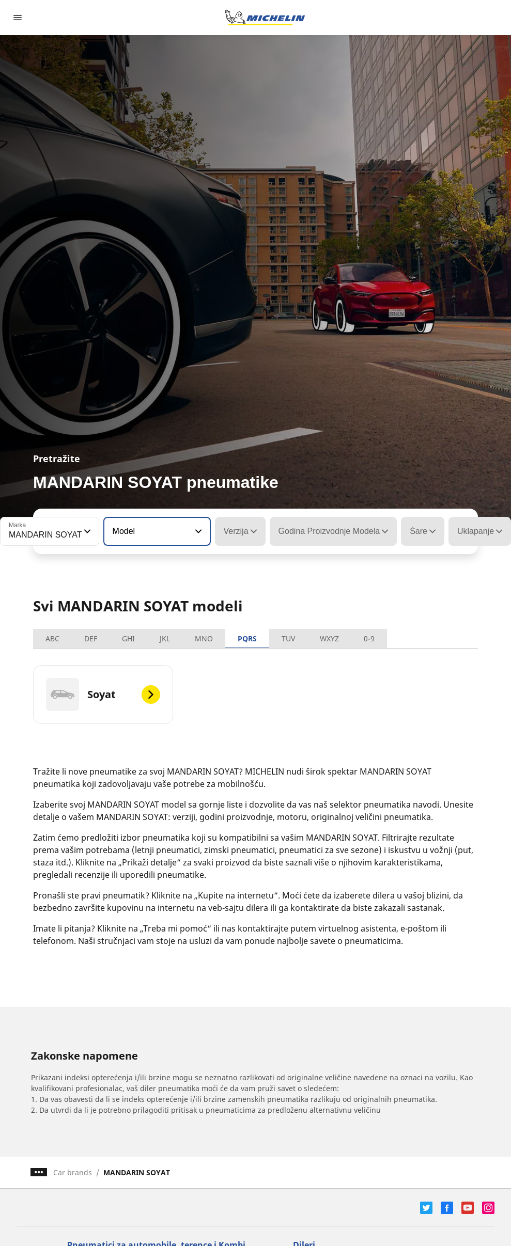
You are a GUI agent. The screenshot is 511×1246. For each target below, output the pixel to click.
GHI (128, 638)
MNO (204, 638)
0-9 (369, 638)
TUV (288, 638)
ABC (52, 638)
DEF (90, 638)
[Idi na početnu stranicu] (265, 17)
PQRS (247, 638)
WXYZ (329, 638)
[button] (86, 531)
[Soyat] (103, 694)
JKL (165, 638)
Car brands (72, 1172)
